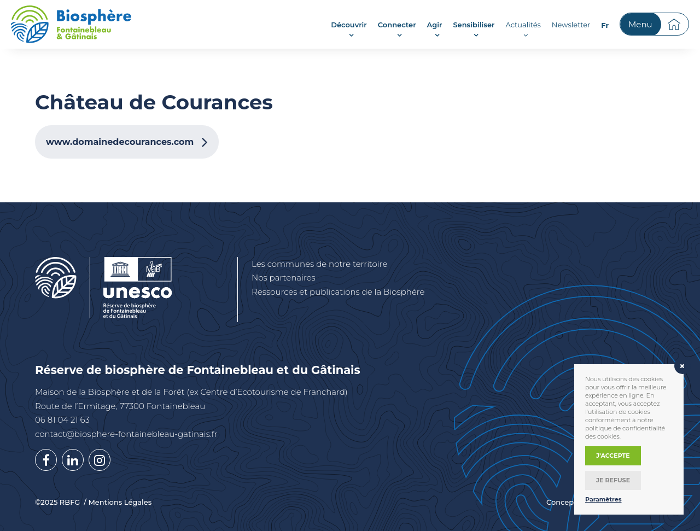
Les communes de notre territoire (319, 264)
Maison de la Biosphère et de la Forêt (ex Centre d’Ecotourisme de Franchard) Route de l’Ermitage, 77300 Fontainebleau (191, 399)
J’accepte (613, 455)
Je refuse (613, 480)
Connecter (397, 24)
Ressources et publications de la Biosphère (338, 292)
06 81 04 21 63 (62, 420)
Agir (434, 24)
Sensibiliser (473, 24)
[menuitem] (605, 25)
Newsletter (571, 24)
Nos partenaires (284, 277)
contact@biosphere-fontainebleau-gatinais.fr (126, 434)
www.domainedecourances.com (120, 142)
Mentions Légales (119, 502)
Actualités (522, 24)
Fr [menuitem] (605, 25)
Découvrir (349, 24)
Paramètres (603, 499)
